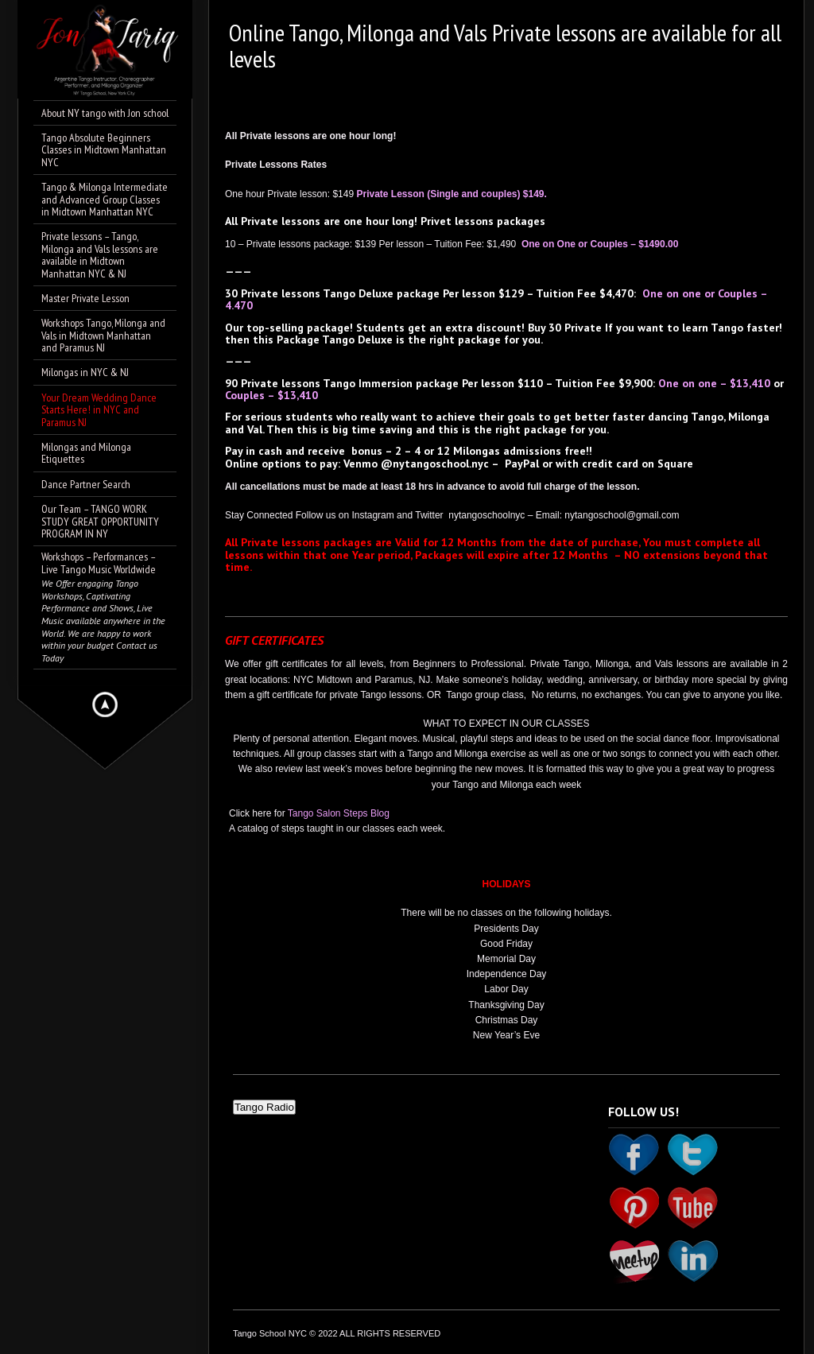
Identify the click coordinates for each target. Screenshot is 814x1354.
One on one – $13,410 (714, 383)
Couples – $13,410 (271, 395)
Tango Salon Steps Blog (339, 813)
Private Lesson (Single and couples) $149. (451, 194)
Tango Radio (264, 1107)
